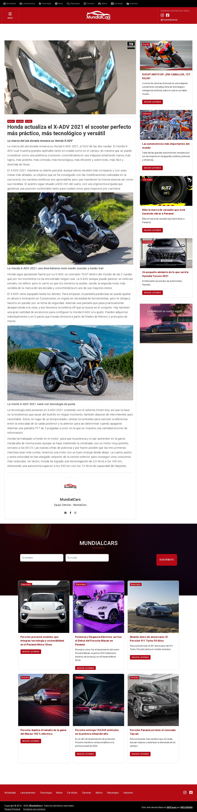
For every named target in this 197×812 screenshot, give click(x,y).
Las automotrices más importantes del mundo (165, 145)
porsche (25, 678)
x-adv (29, 121)
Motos (99, 792)
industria (147, 114)
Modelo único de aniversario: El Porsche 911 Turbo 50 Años (149, 638)
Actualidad (10, 792)
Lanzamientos (28, 792)
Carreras (86, 792)
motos (11, 121)
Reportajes (113, 792)
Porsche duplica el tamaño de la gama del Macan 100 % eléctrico (43, 732)
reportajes (26, 584)
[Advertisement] (98, 31)
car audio (147, 180)
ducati (146, 44)
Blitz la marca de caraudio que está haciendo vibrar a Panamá (163, 211)
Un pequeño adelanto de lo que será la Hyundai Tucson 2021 (165, 274)
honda (20, 121)
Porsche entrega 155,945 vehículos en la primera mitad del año (97, 732)
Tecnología (46, 792)
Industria (128, 792)
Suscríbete (167, 560)
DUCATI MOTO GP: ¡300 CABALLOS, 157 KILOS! (166, 76)
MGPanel (171, 807)
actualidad (148, 242)
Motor (59, 792)
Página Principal (12, 809)
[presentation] (133, 560)
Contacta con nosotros (34, 809)
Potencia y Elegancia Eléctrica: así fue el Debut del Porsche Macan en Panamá (98, 640)
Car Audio (72, 792)
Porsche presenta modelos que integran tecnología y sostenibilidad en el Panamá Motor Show (42, 640)
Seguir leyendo (152, 102)
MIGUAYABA (186, 807)
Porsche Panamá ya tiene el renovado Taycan (153, 732)
